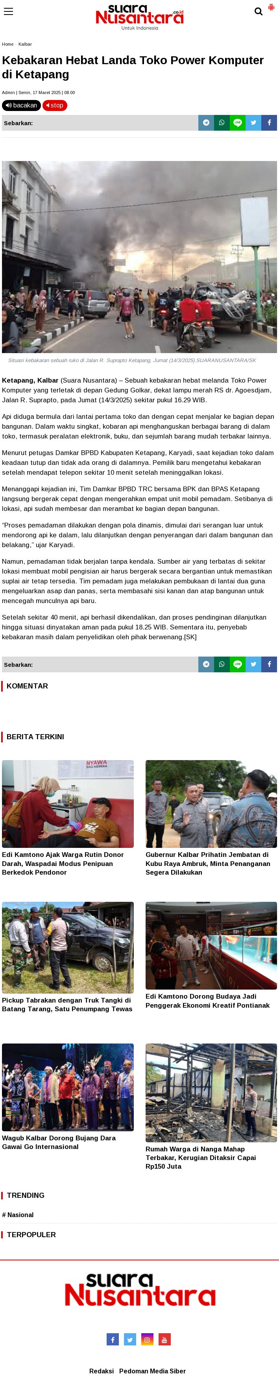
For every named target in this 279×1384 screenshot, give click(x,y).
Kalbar (25, 44)
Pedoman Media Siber (152, 1371)
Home (7, 44)
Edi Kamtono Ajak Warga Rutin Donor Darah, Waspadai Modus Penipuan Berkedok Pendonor (63, 863)
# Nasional (17, 1215)
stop (54, 105)
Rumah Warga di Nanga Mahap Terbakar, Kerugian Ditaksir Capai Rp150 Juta (201, 1157)
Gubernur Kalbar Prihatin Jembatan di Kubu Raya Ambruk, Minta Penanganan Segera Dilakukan (208, 863)
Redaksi (101, 1371)
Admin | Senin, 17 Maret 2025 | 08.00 (38, 92)
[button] (271, 4)
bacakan (21, 105)
